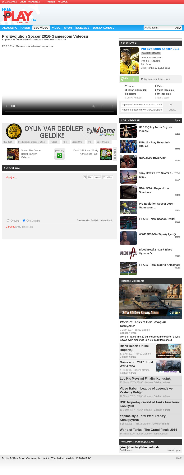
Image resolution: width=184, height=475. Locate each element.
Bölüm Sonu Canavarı (24, 458)
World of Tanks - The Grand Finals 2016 (148, 429)
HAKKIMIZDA (34, 2)
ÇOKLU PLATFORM (151, 53)
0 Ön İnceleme (163, 94)
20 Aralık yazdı (174, 450)
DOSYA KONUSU (104, 27)
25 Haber (129, 86)
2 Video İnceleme (164, 90)
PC (89, 142)
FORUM (22, 2)
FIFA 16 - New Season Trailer (157, 218)
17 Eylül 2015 (162, 67)
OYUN (68, 27)
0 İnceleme (130, 94)
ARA (178, 27)
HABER (25, 27)
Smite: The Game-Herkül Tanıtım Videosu (31, 154)
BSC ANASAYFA (9, 2)
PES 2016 (7, 142)
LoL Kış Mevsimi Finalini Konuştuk (145, 378)
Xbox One (77, 142)
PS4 (65, 142)
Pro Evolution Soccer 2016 (31, 142)
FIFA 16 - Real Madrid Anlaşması (159, 264)
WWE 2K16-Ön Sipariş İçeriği (157, 234)
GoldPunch (126, 450)
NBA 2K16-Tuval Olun (152, 157)
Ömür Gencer (22, 40)
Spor (149, 64)
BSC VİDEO (41, 27)
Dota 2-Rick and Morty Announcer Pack (85, 152)
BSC (88, 458)
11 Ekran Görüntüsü (136, 90)
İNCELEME (82, 27)
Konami (157, 57)
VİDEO (56, 27)
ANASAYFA (9, 27)
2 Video (159, 86)
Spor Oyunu (103, 142)
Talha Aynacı (161, 433)
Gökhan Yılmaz (128, 333)
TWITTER (50, 2)
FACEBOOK (62, 2)
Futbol (53, 142)
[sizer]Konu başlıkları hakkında (139, 447)
